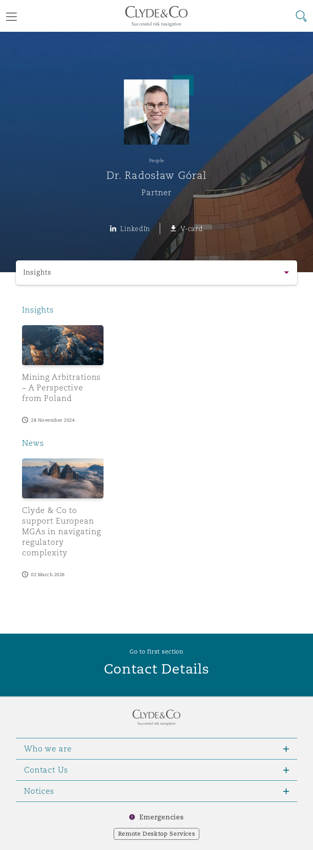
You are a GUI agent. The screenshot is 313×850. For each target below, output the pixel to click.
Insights (37, 272)
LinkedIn (135, 229)
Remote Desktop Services (156, 833)
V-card (192, 229)
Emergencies (161, 817)
